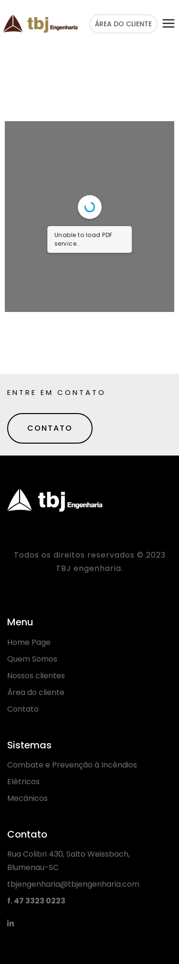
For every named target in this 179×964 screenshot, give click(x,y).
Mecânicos (27, 798)
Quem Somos (32, 658)
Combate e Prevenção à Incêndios (72, 764)
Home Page (29, 642)
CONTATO (50, 428)
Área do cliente (35, 692)
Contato (23, 709)
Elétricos (23, 781)
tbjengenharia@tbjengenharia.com (73, 884)
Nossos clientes (36, 675)
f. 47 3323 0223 (36, 900)
